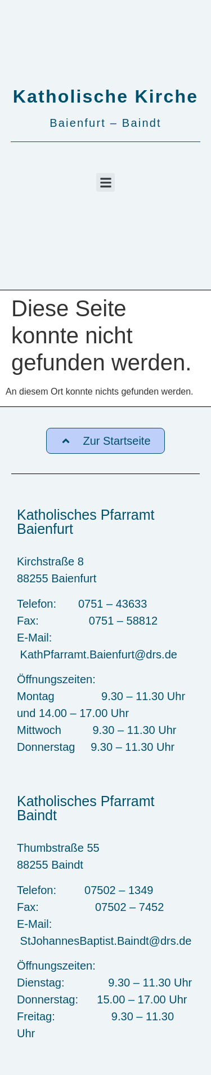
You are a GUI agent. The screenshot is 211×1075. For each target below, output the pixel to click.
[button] (105, 182)
